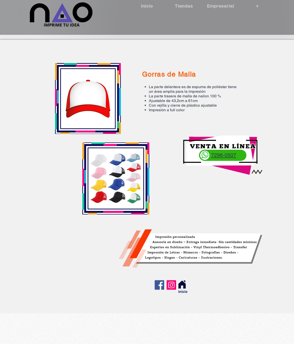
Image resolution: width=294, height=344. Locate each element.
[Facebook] (159, 285)
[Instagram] (171, 285)
